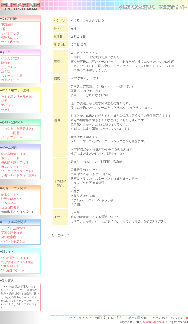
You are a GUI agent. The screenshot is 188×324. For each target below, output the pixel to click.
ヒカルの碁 (8, 203)
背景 (4, 101)
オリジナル (8, 67)
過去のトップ (10, 80)
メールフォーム (11, 137)
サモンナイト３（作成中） (19, 175)
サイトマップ (10, 33)
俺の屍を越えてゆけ (14, 162)
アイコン (7, 105)
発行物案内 (8, 237)
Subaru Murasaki (153, 322)
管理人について (11, 37)
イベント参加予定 (13, 241)
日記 (4, 29)
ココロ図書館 (10, 207)
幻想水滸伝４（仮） (14, 154)
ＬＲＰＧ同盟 (10, 133)
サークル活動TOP (13, 228)
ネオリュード (10, 158)
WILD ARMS (9, 266)
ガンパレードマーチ (14, 167)
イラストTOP (10, 58)
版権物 (5, 63)
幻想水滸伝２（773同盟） (18, 262)
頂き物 (5, 71)
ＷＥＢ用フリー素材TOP (17, 96)
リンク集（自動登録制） (18, 128)
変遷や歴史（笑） (13, 232)
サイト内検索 (10, 42)
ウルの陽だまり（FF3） (17, 258)
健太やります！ (11, 194)
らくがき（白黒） (13, 76)
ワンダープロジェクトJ (17, 171)
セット (5, 109)
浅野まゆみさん (11, 199)
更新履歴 (7, 24)
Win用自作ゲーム (12, 270)
